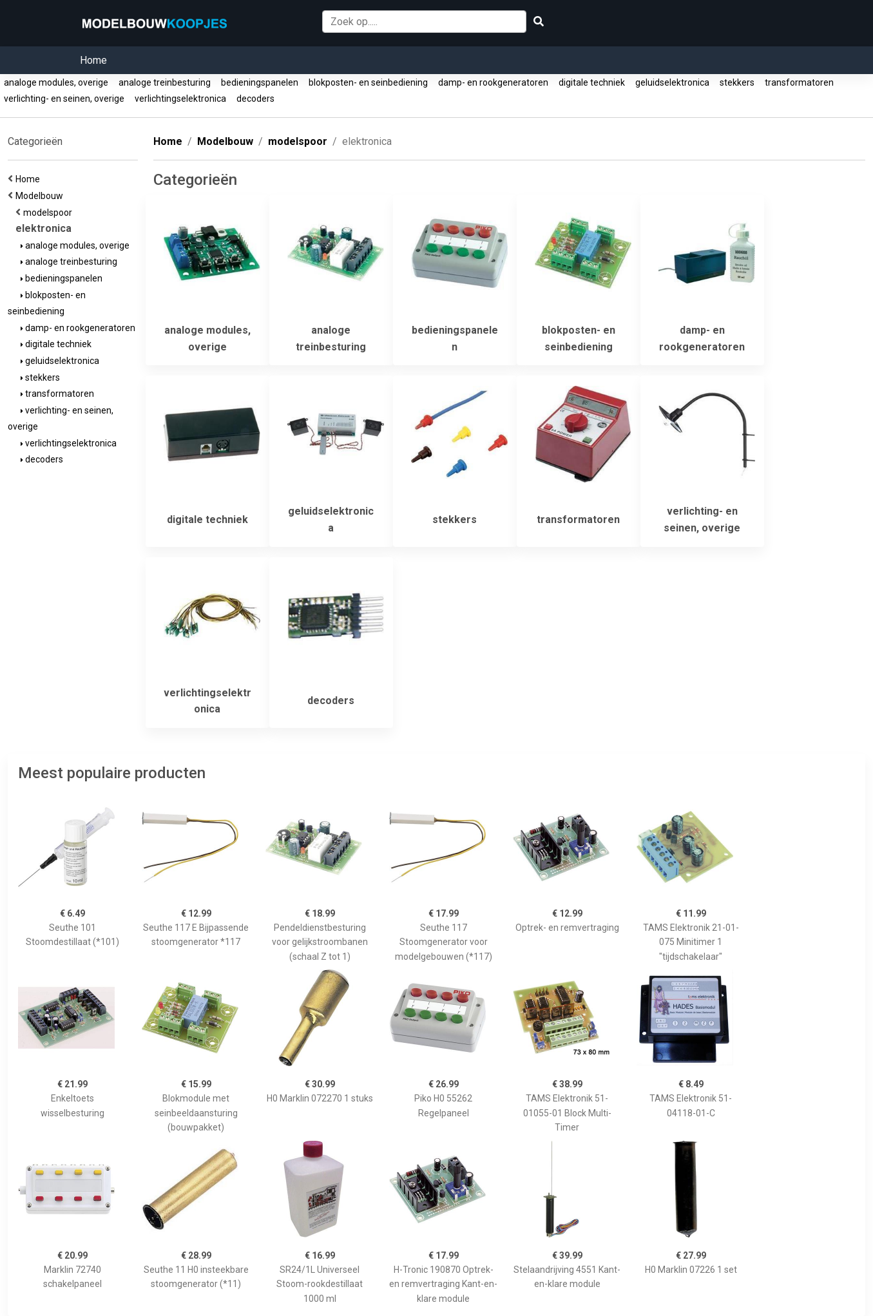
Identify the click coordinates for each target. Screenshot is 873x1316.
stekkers (737, 82)
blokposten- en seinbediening (368, 82)
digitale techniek (592, 82)
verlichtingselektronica (180, 98)
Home (93, 60)
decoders (255, 98)
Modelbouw (41, 196)
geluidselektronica (672, 82)
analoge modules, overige (56, 82)
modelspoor (49, 212)
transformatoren (799, 82)
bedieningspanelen (259, 82)
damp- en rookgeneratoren (493, 82)
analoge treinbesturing (165, 82)
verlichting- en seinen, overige (64, 98)
